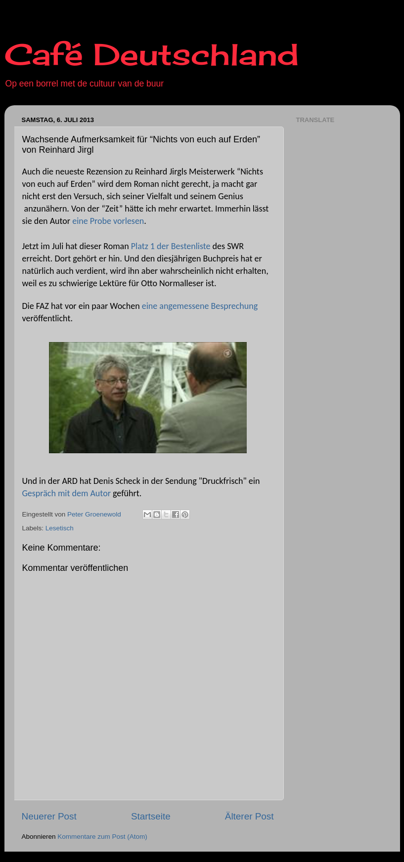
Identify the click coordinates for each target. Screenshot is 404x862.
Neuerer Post (49, 816)
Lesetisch (59, 528)
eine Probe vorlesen (108, 221)
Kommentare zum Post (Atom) (102, 836)
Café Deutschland (151, 54)
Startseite (151, 816)
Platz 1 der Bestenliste (171, 246)
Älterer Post (249, 816)
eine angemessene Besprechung (200, 306)
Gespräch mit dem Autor (66, 493)
